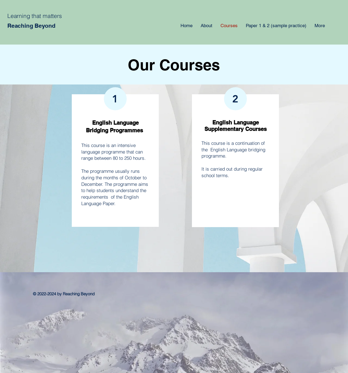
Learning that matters (34, 15)
